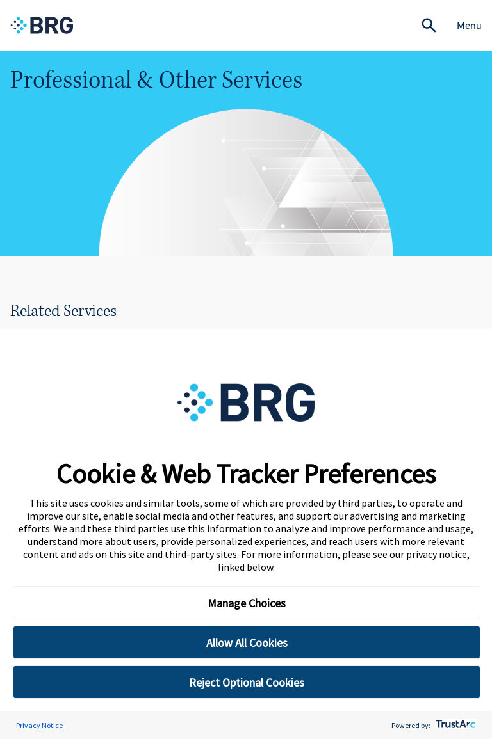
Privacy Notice (39, 725)
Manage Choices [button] (247, 603)
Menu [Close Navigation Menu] (469, 25)
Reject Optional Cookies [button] (246, 682)
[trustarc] (454, 725)
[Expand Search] (429, 25)
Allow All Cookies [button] (247, 642)
